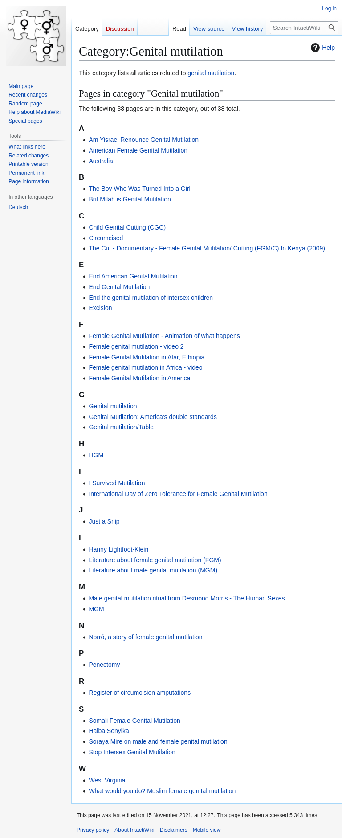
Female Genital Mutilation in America (139, 378)
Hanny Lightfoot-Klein (118, 549)
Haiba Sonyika (109, 730)
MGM (96, 608)
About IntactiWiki (134, 830)
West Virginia (107, 780)
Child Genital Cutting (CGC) (127, 227)
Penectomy (104, 664)
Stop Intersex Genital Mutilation (132, 752)
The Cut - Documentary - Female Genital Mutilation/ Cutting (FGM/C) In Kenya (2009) (207, 248)
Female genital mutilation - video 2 (136, 346)
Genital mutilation (113, 406)
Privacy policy (93, 830)
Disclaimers (173, 830)
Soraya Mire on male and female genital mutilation (158, 741)
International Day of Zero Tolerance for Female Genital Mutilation (178, 493)
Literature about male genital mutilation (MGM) (153, 570)
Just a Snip (104, 521)
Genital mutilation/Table (121, 427)
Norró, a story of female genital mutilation (145, 637)
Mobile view (207, 830)
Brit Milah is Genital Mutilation (130, 199)
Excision (100, 307)
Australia (101, 161)
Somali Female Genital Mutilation (134, 720)
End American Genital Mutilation (133, 276)
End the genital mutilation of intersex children (151, 297)
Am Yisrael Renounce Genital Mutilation (144, 139)
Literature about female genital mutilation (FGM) (155, 560)
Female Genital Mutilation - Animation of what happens (164, 335)
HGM (96, 455)
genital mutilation (210, 73)
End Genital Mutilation (119, 286)
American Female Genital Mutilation (138, 150)
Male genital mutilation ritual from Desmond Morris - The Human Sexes (187, 598)
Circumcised (106, 238)
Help (322, 47)
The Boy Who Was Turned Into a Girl (139, 188)
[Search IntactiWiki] (304, 27)
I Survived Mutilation (117, 483)
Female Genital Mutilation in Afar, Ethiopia (146, 357)
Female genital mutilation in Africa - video (145, 367)
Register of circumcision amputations (140, 692)
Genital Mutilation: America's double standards (153, 416)
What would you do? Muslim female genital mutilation (162, 790)
